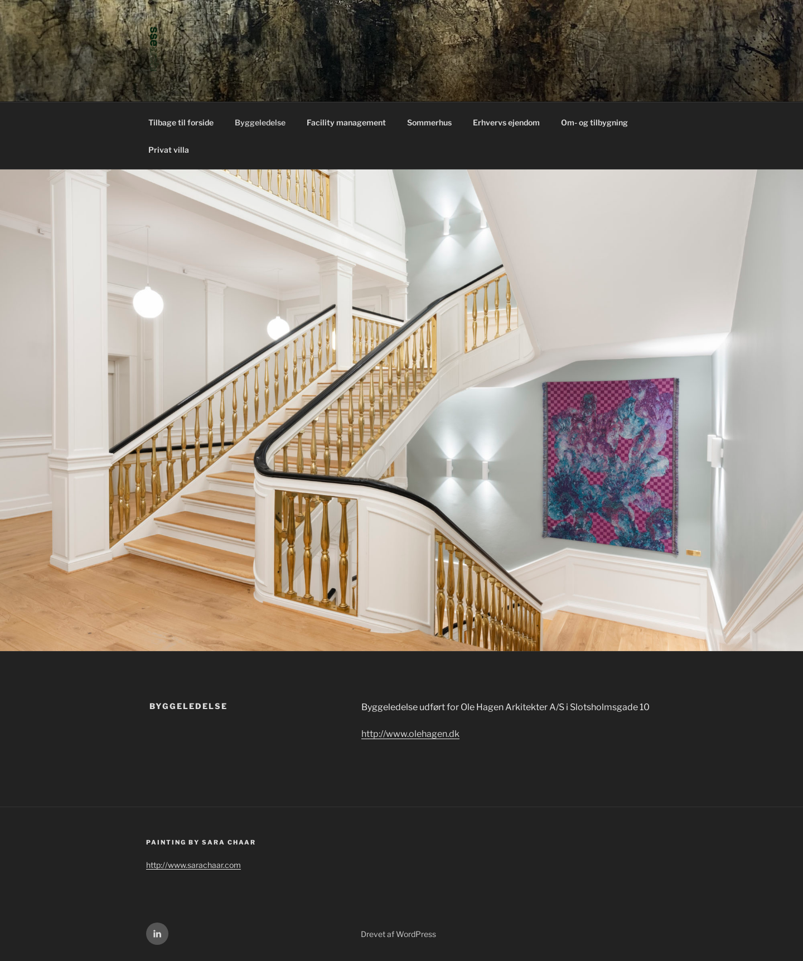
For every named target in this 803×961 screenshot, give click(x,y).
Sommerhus (429, 122)
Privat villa (168, 149)
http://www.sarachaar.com (193, 865)
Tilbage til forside (181, 122)
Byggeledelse (260, 122)
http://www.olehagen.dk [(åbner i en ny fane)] (410, 734)
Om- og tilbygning (594, 122)
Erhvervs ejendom (506, 122)
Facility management (346, 122)
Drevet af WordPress (398, 934)
